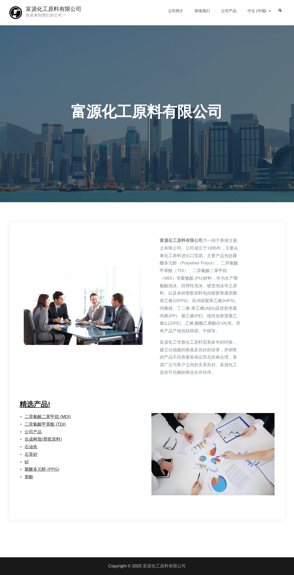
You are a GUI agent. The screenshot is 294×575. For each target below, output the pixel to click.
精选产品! (34, 404)
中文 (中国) (256, 11)
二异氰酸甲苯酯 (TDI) (45, 424)
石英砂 (31, 454)
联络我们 (202, 11)
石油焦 (31, 446)
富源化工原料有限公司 (53, 9)
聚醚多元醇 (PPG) (42, 469)
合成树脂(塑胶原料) (43, 439)
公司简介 (175, 11)
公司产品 (228, 11)
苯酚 (29, 477)
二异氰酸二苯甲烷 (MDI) (48, 416)
